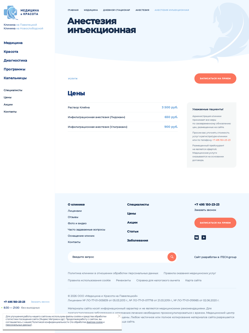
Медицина (13, 43)
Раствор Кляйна (79, 107)
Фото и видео (77, 223)
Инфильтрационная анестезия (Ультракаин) (97, 127)
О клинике (76, 204)
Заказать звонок (40, 302)
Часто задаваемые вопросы (86, 229)
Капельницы (15, 78)
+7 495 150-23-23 (14, 302)
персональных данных (18, 324)
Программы (14, 69)
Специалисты (13, 90)
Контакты (10, 111)
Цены (7, 97)
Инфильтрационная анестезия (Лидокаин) (96, 117)
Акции (8, 104)
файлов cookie (94, 322)
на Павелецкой (26, 24)
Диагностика (15, 60)
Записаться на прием (215, 78)
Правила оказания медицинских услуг (190, 273)
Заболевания (137, 240)
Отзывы (73, 217)
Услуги (73, 78)
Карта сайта (193, 280)
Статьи (132, 231)
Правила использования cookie (89, 280)
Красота (11, 51)
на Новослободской (29, 28)
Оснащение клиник (81, 235)
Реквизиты (123, 280)
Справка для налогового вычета (158, 280)
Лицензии (75, 211)
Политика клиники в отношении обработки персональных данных (113, 273)
